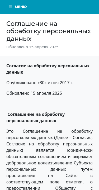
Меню (17, 6)
